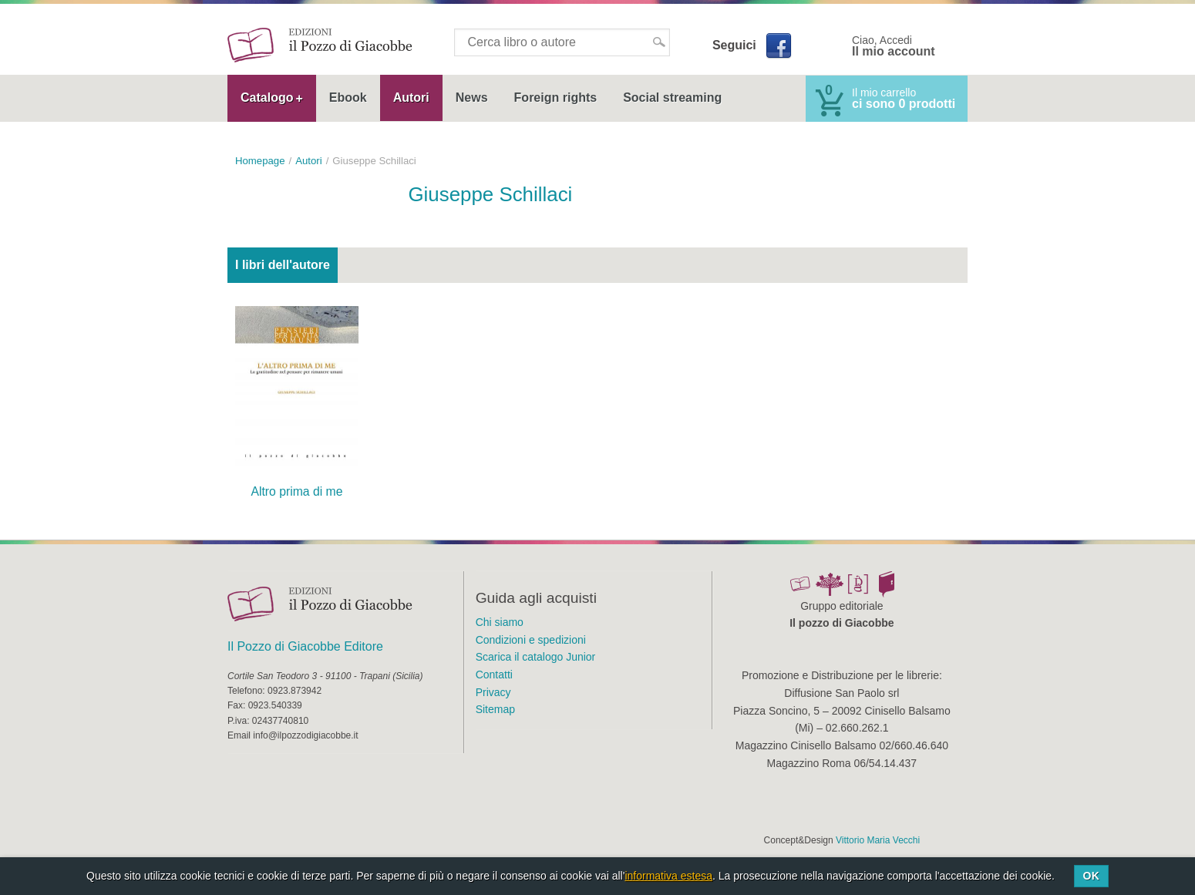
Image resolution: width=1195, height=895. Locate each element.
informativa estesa (668, 876)
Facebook (778, 45)
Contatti (494, 674)
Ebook (348, 97)
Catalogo (267, 97)
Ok (1090, 876)
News (472, 97)
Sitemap (495, 709)
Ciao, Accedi (893, 46)
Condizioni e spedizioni (531, 640)
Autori (411, 97)
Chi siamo (499, 622)
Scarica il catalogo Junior (536, 657)
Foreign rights (556, 97)
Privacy (493, 692)
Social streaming (672, 97)
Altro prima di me (296, 491)
